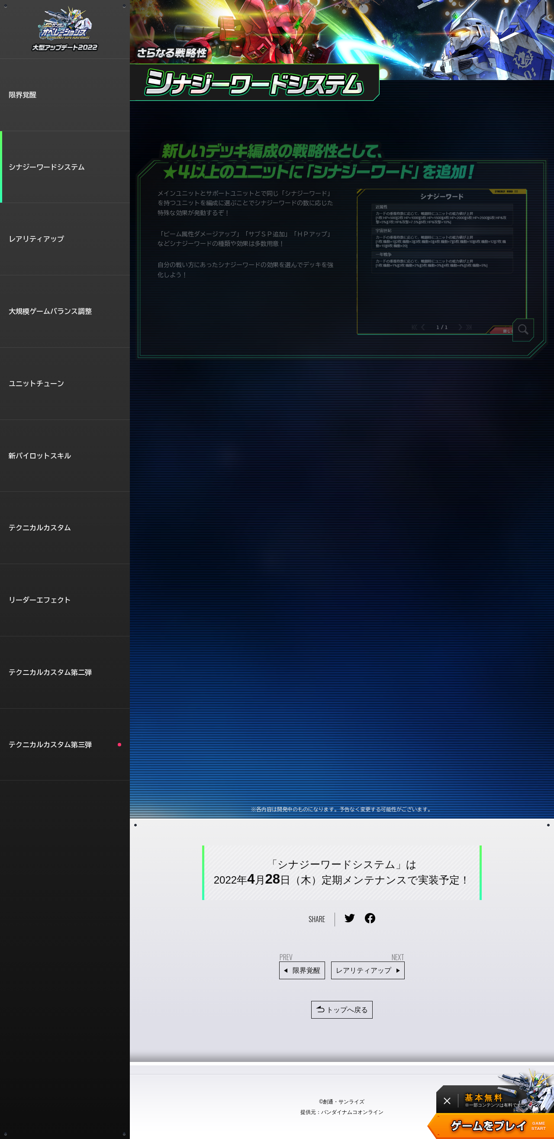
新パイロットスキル (40, 455)
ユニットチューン (36, 383)
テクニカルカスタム (40, 527)
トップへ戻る (342, 1010)
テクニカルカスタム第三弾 (65, 744)
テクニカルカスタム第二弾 (50, 672)
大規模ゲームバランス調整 (50, 311)
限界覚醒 (22, 94)
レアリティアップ (36, 239)
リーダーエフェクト (40, 600)
